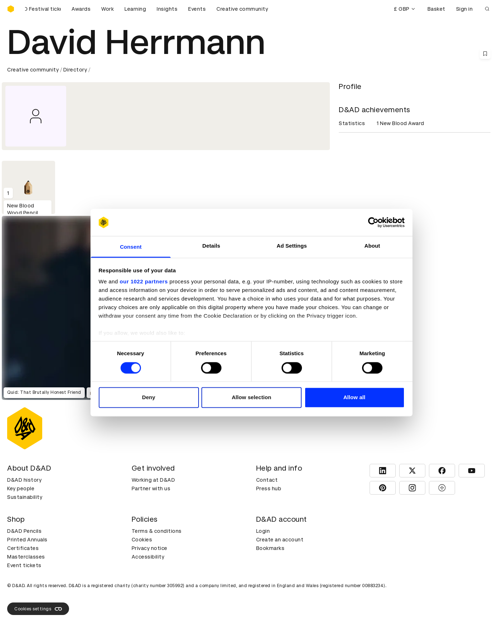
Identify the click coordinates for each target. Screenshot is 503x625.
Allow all (354, 398)
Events (197, 9)
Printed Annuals (27, 539)
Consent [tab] (131, 247)
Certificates (23, 548)
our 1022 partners (144, 282)
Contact (267, 480)
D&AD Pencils (24, 531)
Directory (75, 70)
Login (263, 531)
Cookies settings (38, 608)
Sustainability (24, 497)
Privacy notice (149, 548)
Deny (148, 398)
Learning (135, 9)
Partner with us (151, 488)
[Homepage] (10, 9)
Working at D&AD (153, 480)
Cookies (142, 539)
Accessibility (148, 557)
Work (107, 9)
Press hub (269, 488)
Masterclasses (26, 557)
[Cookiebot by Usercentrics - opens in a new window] (373, 222)
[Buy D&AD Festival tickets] (43, 9)
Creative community (242, 9)
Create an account (280, 539)
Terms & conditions (157, 531)
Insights (167, 9)
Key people (20, 488)
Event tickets (24, 565)
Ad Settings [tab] (292, 246)
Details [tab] (211, 246)
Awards (81, 9)
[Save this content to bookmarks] (485, 53)
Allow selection (252, 398)
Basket (436, 9)
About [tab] (372, 246)
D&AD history (24, 480)
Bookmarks (270, 548)
